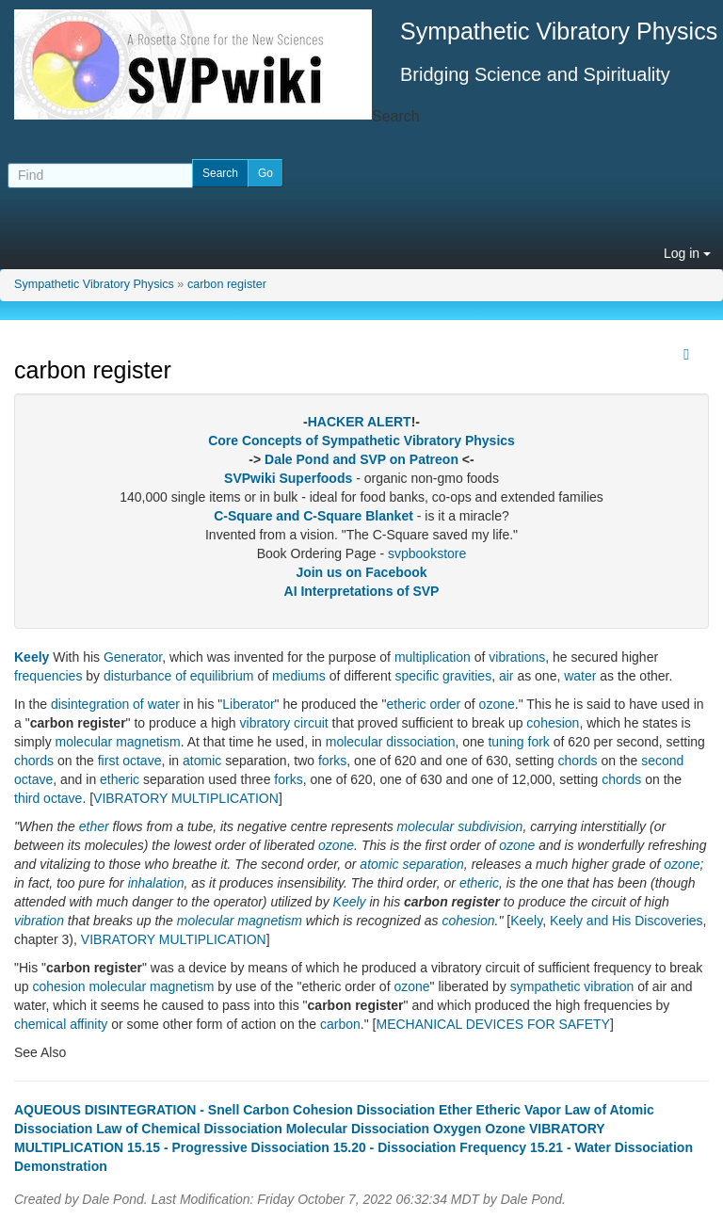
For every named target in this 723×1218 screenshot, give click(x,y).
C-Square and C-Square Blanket (313, 515)
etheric (406, 704)
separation (432, 864)
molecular (426, 826)
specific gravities (442, 675)
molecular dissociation (391, 741)
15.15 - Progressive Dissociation (228, 1147)
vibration (39, 920)
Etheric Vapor (518, 1109)
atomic (202, 760)
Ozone (505, 1128)
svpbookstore (427, 553)
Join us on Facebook (361, 572)
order (444, 704)
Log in (687, 253)
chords (34, 760)
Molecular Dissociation (357, 1128)
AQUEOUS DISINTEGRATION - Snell (126, 1109)
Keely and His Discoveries (626, 920)
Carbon (266, 1109)
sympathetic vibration (572, 986)
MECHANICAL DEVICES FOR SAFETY (492, 1024)
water (580, 675)
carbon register (226, 284)
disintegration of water (115, 704)
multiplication (432, 657)
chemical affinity (60, 1024)
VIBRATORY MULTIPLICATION (186, 798)
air (506, 675)
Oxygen (457, 1128)
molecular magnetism (118, 741)
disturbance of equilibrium (179, 675)
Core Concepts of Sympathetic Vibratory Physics (361, 440)
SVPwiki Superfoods (288, 478)
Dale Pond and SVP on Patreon (361, 459)
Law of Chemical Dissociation (189, 1128)
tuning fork (518, 741)
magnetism (182, 986)
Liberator (248, 704)
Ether (456, 1109)
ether (94, 826)
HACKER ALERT (359, 421)
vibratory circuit (284, 722)
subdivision (490, 826)
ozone (497, 704)
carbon (340, 1024)
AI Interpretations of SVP (362, 591)
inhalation (156, 882)
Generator (133, 657)
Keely (31, 657)
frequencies (48, 675)
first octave (130, 760)
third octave (48, 798)
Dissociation (396, 1109)
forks (332, 760)
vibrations (517, 657)
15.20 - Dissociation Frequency (429, 1147)
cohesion (552, 722)
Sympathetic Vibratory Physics (94, 284)
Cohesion (323, 1109)
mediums (299, 675)
